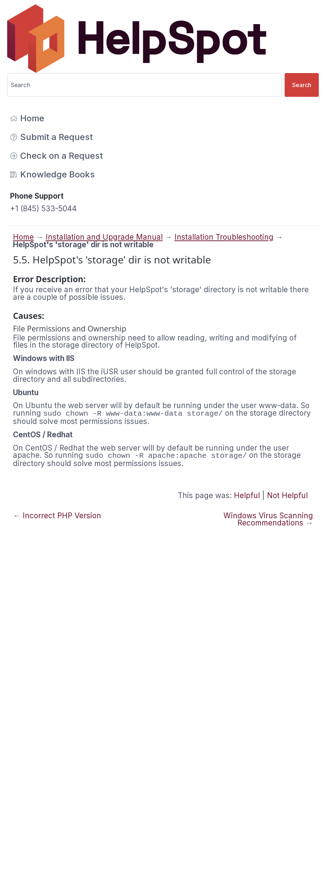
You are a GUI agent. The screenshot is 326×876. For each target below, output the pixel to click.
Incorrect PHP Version (62, 515)
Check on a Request (56, 155)
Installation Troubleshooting (224, 236)
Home (27, 118)
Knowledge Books (52, 174)
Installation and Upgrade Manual (104, 236)
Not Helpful (287, 495)
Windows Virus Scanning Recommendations (268, 519)
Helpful (247, 495)
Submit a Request (51, 137)
